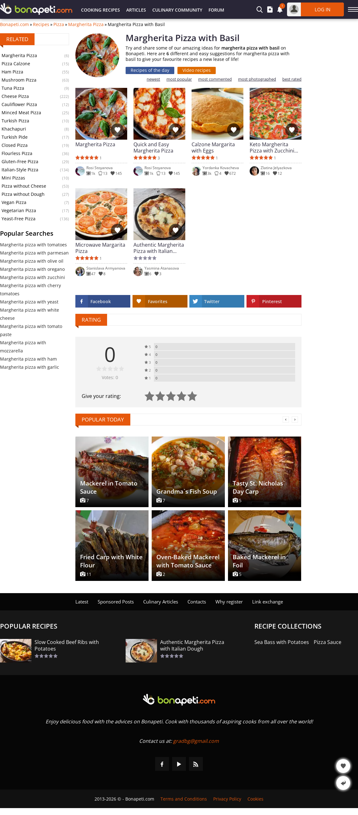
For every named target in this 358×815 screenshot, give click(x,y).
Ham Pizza (12, 72)
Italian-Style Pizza (20, 170)
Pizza (58, 24)
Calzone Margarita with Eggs (213, 147)
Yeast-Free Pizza (18, 219)
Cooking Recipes (100, 10)
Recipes (41, 24)
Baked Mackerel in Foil (259, 561)
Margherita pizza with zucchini (32, 277)
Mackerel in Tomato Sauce (109, 487)
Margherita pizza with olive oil (31, 261)
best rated (291, 79)
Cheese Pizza (15, 96)
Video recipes (196, 70)
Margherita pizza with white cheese (29, 314)
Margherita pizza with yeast (29, 302)
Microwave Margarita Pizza (100, 248)
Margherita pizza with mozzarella (23, 347)
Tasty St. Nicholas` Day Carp (259, 487)
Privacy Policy (227, 799)
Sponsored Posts (116, 601)
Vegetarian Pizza (19, 210)
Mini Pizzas (13, 178)
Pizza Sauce (327, 642)
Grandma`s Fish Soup (186, 491)
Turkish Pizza (15, 121)
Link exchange (267, 601)
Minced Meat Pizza (21, 112)
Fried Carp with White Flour (111, 561)
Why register (229, 601)
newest (153, 79)
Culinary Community (177, 10)
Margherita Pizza (86, 24)
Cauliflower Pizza (19, 104)
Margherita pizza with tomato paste (31, 330)
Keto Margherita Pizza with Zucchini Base (272, 147)
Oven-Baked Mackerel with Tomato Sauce (188, 561)
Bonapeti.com (14, 24)
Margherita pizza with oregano (32, 269)
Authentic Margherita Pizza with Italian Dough (158, 248)
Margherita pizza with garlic (29, 367)
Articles (136, 10)
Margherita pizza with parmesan (34, 253)
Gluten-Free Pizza (20, 161)
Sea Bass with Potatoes (281, 642)
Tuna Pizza (13, 88)
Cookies (255, 799)
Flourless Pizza (17, 153)
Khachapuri (14, 129)
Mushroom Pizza (19, 80)
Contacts (196, 601)
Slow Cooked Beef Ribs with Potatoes (67, 645)
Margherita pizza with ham (28, 359)
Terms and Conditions (183, 799)
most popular (179, 79)
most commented (215, 79)
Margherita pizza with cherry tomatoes (30, 289)
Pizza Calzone (16, 64)
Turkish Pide (15, 137)
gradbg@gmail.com (196, 740)
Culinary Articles (160, 601)
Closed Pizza (15, 145)
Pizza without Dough (23, 194)
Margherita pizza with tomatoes (33, 245)
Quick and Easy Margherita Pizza (153, 147)
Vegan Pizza (14, 202)
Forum (216, 10)
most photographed (257, 79)
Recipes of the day (150, 70)
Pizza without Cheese (24, 186)
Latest (81, 601)
